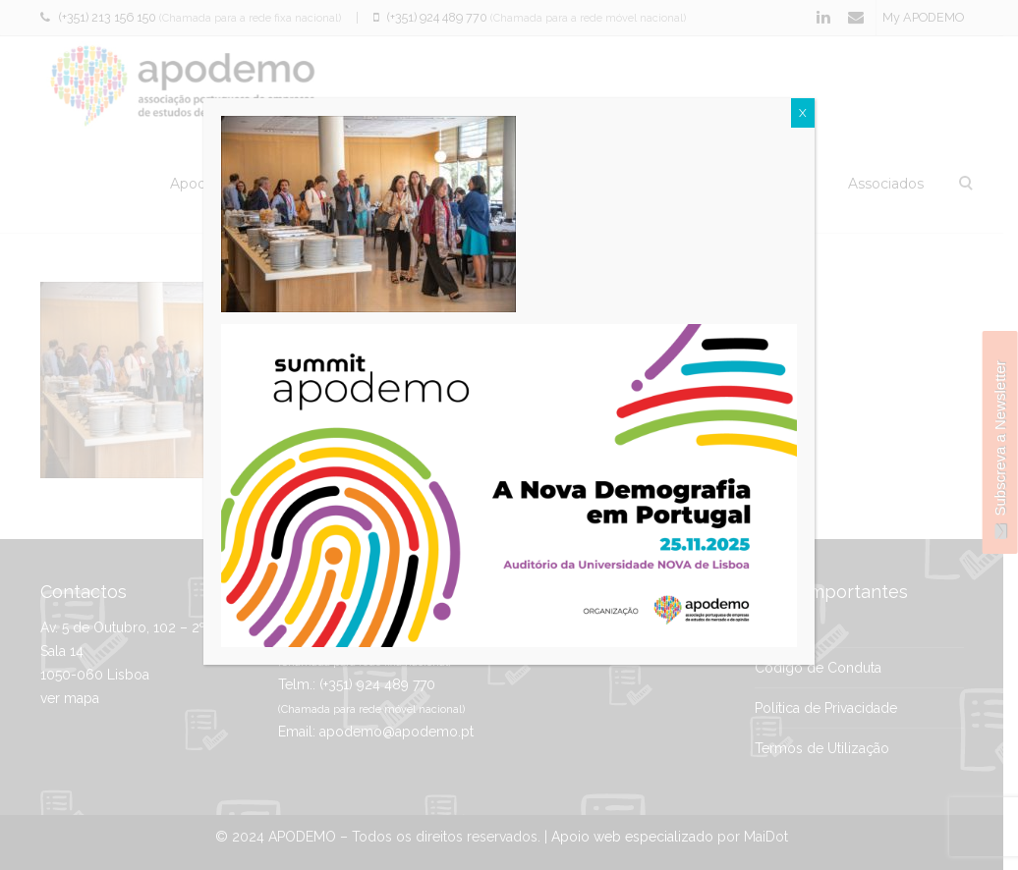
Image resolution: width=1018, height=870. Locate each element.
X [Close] (803, 113)
